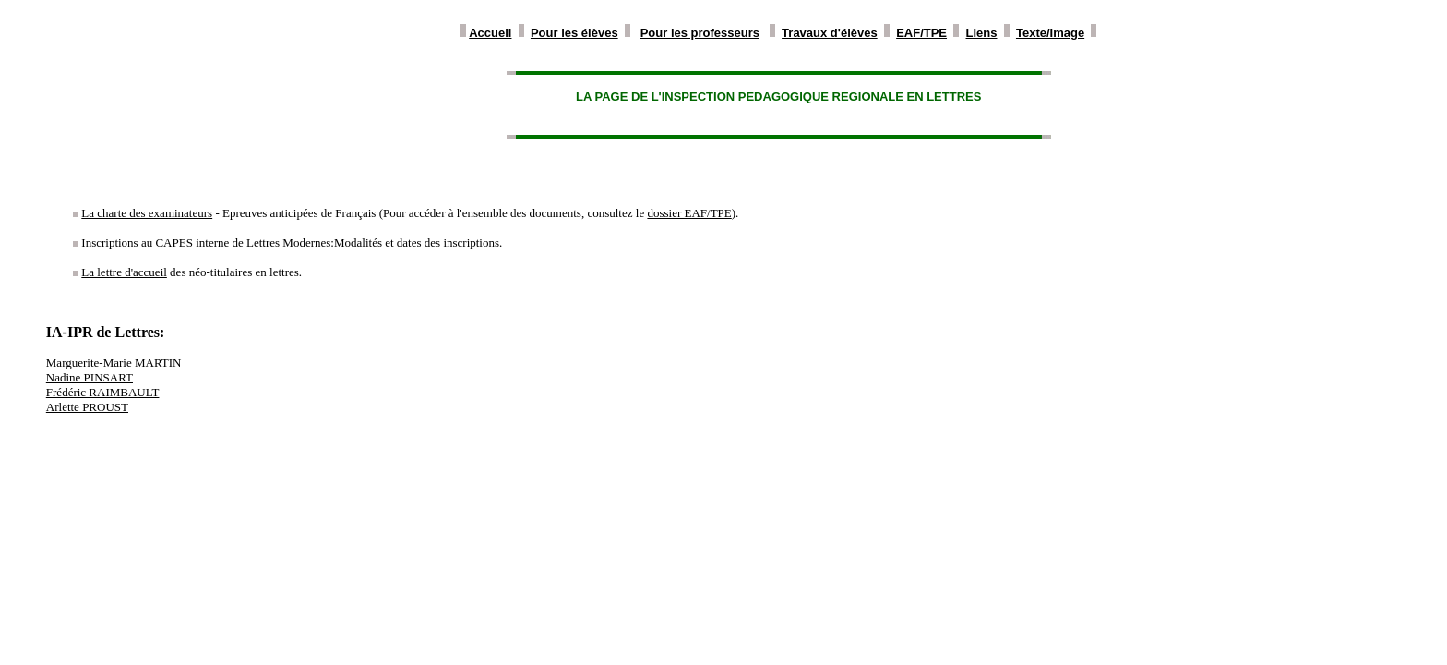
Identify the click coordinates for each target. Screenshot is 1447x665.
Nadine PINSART (89, 377)
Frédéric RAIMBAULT (103, 392)
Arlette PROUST (87, 407)
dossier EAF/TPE (689, 213)
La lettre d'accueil (124, 272)
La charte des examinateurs (146, 213)
